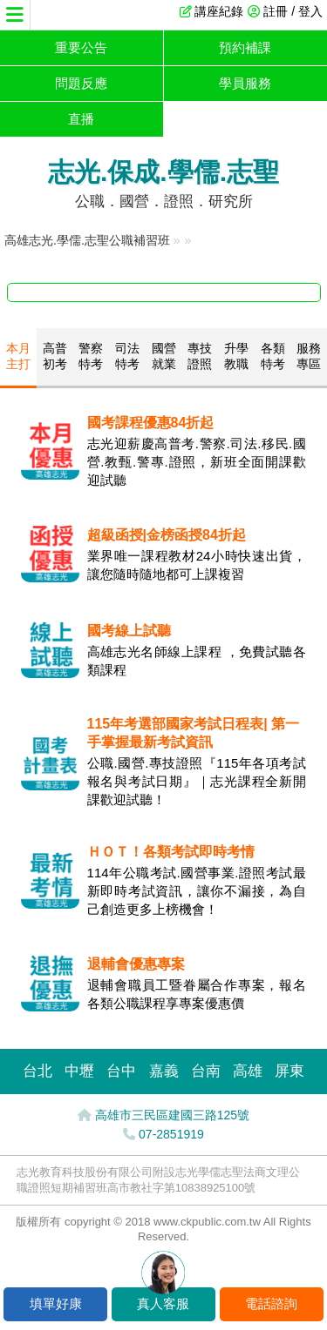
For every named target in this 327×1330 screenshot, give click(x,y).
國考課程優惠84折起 (151, 422)
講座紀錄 (218, 11)
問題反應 (81, 83)
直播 (81, 118)
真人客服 (163, 1303)
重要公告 (81, 47)
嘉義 (164, 1070)
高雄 (247, 1070)
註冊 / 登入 (293, 11)
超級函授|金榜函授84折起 (166, 534)
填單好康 (56, 1303)
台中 (121, 1070)
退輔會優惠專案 (136, 964)
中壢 (79, 1070)
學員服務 (245, 83)
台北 (37, 1070)
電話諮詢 (271, 1303)
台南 (206, 1070)
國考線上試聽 (129, 630)
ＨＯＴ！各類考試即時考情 (171, 851)
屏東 (289, 1070)
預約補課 (245, 47)
